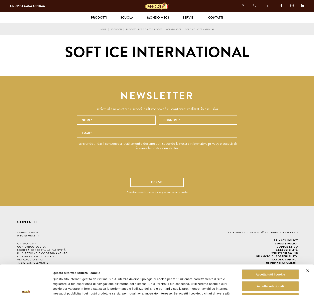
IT (268, 6)
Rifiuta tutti (270, 274)
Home (103, 29)
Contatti (215, 17)
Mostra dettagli (203, 287)
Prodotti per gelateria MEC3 (144, 29)
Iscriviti (157, 182)
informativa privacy (204, 143)
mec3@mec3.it (28, 235)
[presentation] (157, 166)
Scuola (126, 17)
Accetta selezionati (270, 262)
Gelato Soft (173, 29)
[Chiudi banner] (307, 246)
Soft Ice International (199, 29)
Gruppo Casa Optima (27, 6)
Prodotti (116, 29)
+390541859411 (27, 232)
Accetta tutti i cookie (270, 250)
